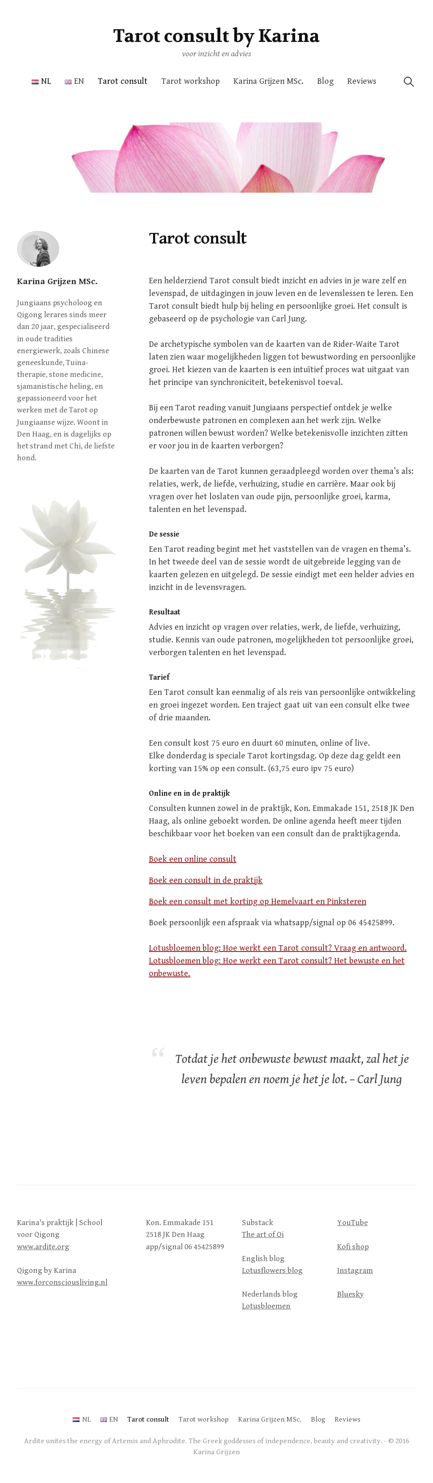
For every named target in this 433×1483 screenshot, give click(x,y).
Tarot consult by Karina (216, 36)
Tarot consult (123, 81)
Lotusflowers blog (272, 1270)
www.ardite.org (43, 1246)
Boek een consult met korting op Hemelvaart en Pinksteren (257, 902)
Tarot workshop (190, 81)
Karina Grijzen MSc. (268, 81)
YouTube (352, 1222)
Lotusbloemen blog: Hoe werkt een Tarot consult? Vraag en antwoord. (278, 948)
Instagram (355, 1270)
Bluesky (350, 1294)
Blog (325, 81)
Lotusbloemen (266, 1306)
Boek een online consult (192, 859)
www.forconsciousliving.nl (62, 1282)
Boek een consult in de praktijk (206, 880)
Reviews (361, 81)
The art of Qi (263, 1234)
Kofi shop (353, 1246)
